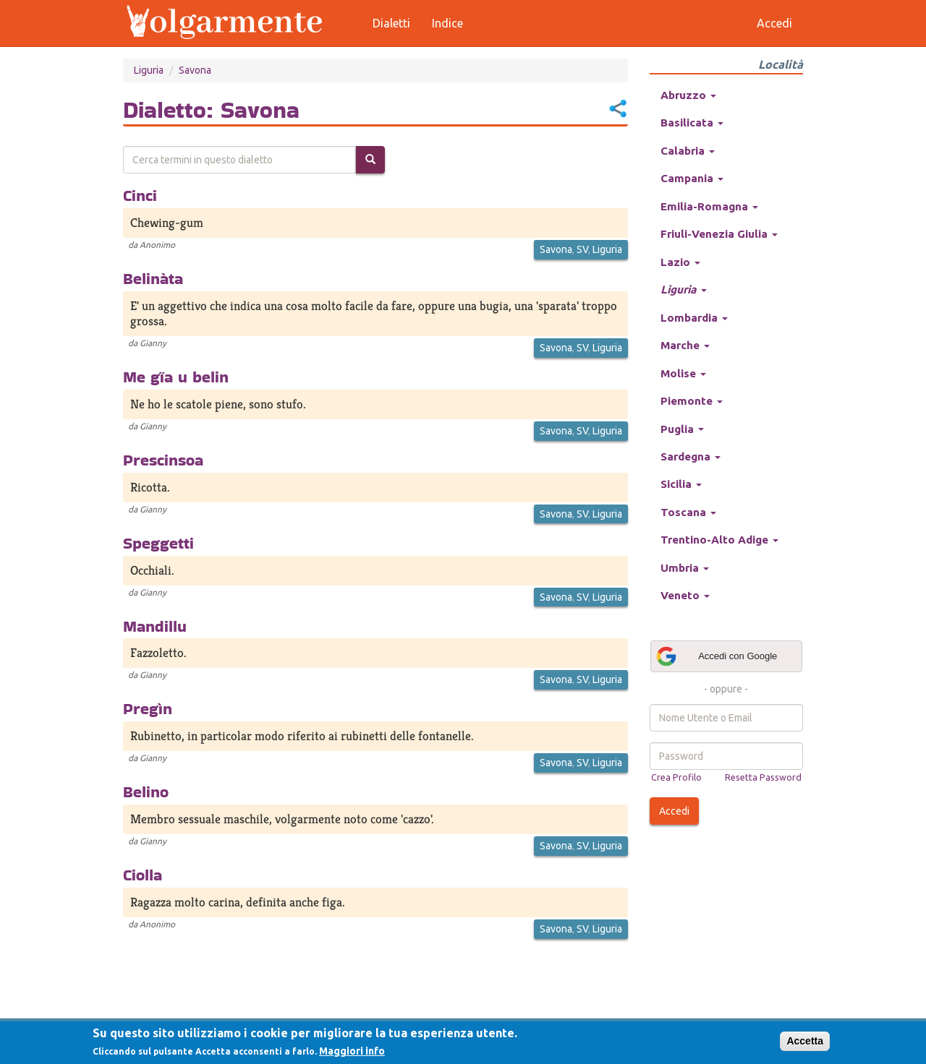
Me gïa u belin (176, 376)
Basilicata (691, 122)
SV (582, 249)
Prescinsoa (163, 459)
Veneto (685, 595)
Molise (683, 373)
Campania (691, 178)
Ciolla (142, 874)
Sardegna (690, 456)
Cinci (140, 195)
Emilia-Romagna (709, 206)
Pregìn (147, 708)
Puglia (682, 429)
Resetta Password (763, 777)
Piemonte (691, 401)
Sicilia (681, 484)
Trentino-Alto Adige (719, 539)
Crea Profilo (676, 777)
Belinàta (153, 278)
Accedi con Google (716, 656)
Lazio (680, 262)
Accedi (674, 811)
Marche (685, 345)
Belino (146, 791)
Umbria (684, 568)
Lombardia (694, 318)
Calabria (687, 151)
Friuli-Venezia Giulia (719, 234)
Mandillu (155, 626)
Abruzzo (688, 95)
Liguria (148, 70)
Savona (195, 70)
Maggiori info (352, 1051)
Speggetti (158, 542)
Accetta (804, 1041)
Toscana (688, 512)
